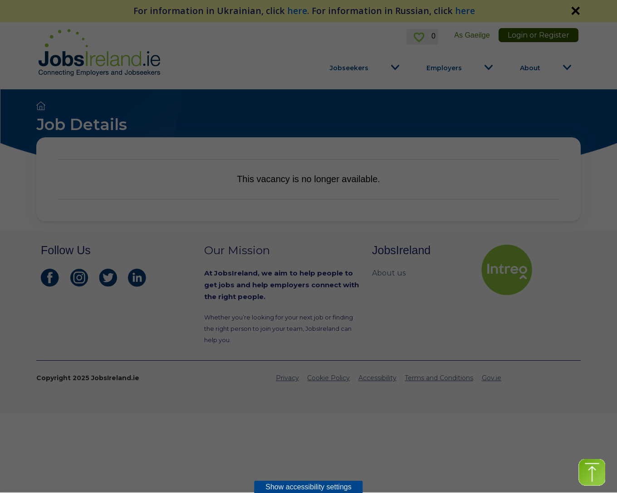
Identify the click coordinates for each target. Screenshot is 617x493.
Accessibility (377, 378)
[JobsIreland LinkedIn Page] (137, 278)
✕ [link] (575, 11)
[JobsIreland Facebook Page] (50, 278)
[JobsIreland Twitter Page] (108, 278)
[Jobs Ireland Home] (99, 52)
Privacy (287, 378)
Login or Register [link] (538, 35)
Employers (444, 68)
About (530, 68)
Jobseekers (349, 68)
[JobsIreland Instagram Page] (79, 278)
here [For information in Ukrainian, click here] (297, 11)
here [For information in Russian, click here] (465, 11)
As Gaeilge (472, 35)
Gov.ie (491, 378)
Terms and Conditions (439, 378)
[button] (592, 472)
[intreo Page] (528, 269)
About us (389, 273)
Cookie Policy (328, 378)
